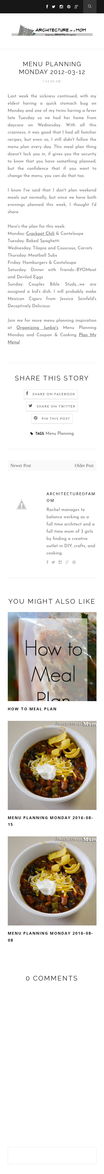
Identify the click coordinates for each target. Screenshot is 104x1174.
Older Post (84, 465)
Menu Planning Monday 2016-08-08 (50, 936)
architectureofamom (71, 497)
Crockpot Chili (40, 234)
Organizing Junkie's (37, 328)
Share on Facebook (53, 394)
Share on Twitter (56, 406)
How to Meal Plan (32, 708)
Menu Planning (59, 434)
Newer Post (21, 465)
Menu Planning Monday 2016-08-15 (50, 821)
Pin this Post (56, 419)
